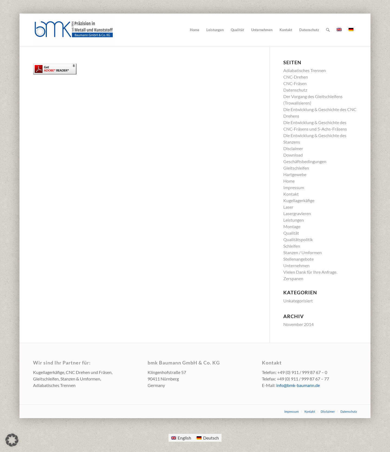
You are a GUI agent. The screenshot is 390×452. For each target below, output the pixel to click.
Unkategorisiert (298, 300)
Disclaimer (293, 148)
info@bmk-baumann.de (298, 385)
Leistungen (293, 219)
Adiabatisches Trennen (304, 70)
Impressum (293, 187)
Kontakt (291, 193)
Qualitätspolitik (298, 239)
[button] (12, 440)
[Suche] (328, 30)
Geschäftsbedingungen (304, 161)
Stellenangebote (298, 258)
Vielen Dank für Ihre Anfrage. (310, 272)
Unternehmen (296, 265)
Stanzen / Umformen (302, 252)
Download (293, 154)
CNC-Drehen (295, 76)
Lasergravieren (297, 213)
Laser (288, 206)
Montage (291, 226)
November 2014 (298, 324)
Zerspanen (293, 278)
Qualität (291, 232)
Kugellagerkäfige (298, 200)
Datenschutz (295, 89)
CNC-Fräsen (295, 83)
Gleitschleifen (296, 167)
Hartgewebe (294, 174)
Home (289, 180)
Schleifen (291, 245)
